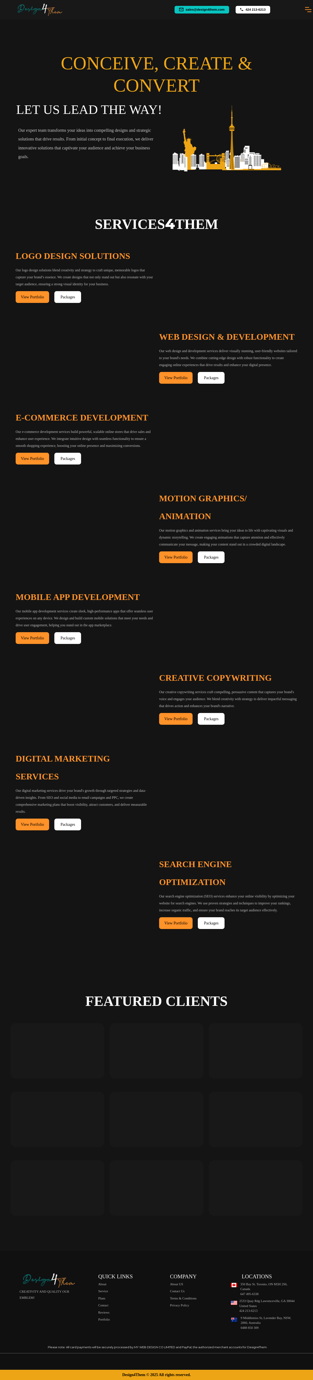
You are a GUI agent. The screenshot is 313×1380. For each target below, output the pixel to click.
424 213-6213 (255, 9)
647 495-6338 (249, 1294)
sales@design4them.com (205, 9)
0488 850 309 (250, 1327)
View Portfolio (32, 297)
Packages (67, 297)
